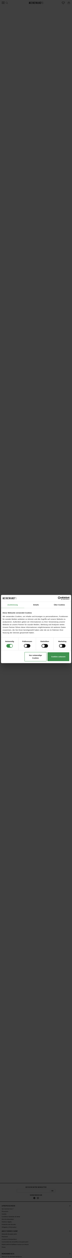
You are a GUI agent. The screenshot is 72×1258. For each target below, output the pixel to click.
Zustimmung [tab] (12, 605)
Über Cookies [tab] (59, 605)
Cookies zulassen (58, 657)
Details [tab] (36, 605)
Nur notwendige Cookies (35, 656)
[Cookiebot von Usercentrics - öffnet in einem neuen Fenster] (59, 598)
